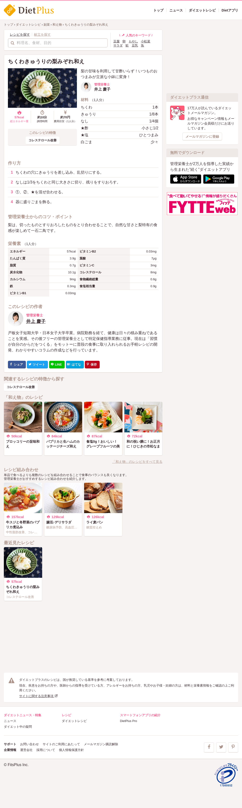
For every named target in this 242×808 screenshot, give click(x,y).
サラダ (118, 45)
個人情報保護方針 (71, 750)
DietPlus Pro (128, 721)
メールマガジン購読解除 (101, 744)
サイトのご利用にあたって (61, 744)
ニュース (10, 721)
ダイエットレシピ (74, 721)
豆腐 (116, 41)
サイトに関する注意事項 (38, 696)
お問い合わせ (29, 744)
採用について (45, 750)
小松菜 (145, 41)
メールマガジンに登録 (202, 136)
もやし (133, 41)
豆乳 (135, 45)
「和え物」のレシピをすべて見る (137, 462)
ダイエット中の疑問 (18, 726)
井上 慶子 (36, 321)
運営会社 (26, 750)
